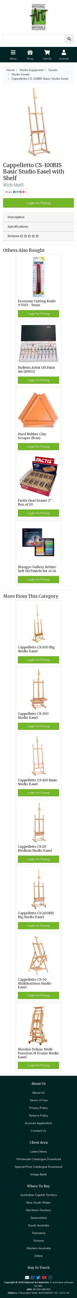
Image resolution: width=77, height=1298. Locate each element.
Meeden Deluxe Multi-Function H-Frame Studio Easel (38, 1053)
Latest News (38, 1151)
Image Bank (38, 1174)
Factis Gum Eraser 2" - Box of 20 (36, 502)
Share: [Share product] (15, 191)
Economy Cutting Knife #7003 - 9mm (37, 303)
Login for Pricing (38, 203)
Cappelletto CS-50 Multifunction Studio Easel (34, 983)
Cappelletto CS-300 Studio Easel (33, 716)
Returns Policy (38, 1115)
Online (38, 1256)
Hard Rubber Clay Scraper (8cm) (32, 436)
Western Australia (38, 1248)
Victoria (38, 1240)
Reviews (23, 236)
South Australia (38, 1225)
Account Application (38, 1123)
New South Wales (38, 1202)
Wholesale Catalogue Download (38, 1159)
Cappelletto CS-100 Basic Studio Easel (37, 782)
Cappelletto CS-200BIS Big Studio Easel (36, 915)
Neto (40, 1285)
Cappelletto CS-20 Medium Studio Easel (35, 849)
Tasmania (38, 1233)
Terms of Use (39, 1100)
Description (16, 217)
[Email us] (27, 1277)
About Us (38, 1092)
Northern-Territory (38, 1210)
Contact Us (38, 1131)
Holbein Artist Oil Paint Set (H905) (36, 369)
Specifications (18, 226)
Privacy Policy (38, 1108)
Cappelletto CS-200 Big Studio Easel (36, 649)
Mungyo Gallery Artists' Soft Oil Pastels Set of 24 (37, 569)
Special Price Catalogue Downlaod (38, 1167)
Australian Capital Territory (38, 1195)
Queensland (38, 1218)
